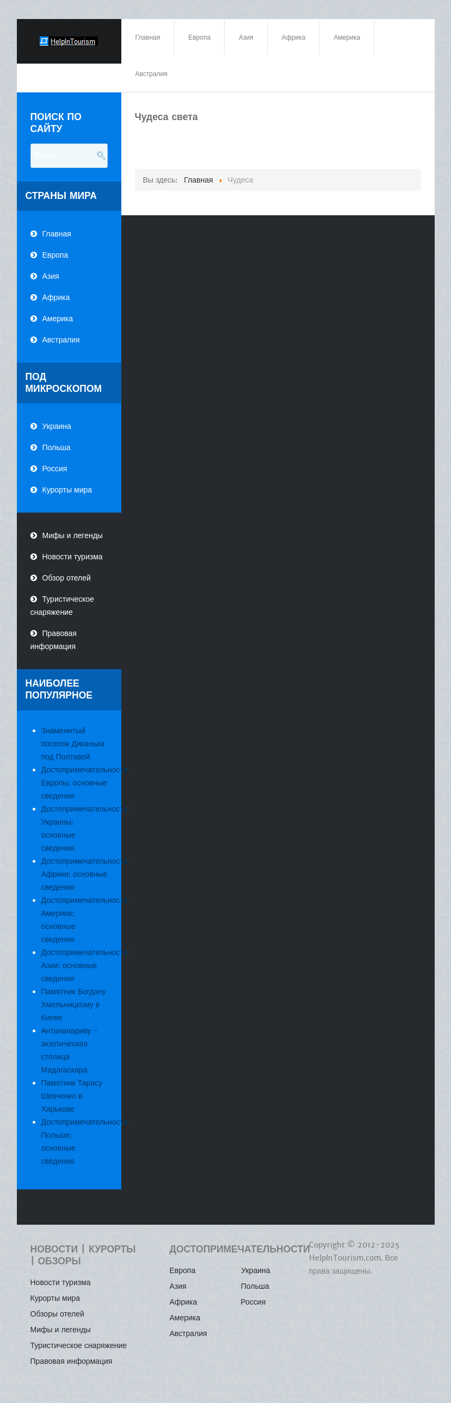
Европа (55, 255)
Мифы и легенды (72, 535)
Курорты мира (67, 490)
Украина (56, 426)
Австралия (61, 340)
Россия (54, 468)
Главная (56, 234)
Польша (56, 447)
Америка (57, 318)
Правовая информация (53, 639)
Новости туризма (72, 557)
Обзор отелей (66, 578)
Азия (50, 276)
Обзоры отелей (57, 1314)
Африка (56, 297)
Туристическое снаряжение (62, 605)
